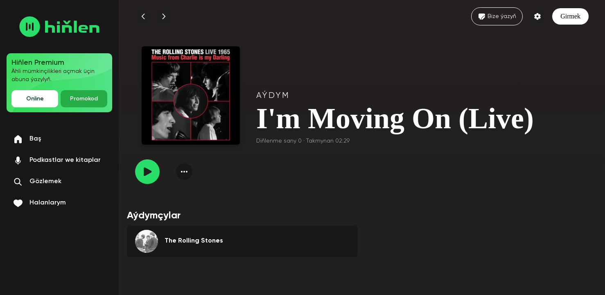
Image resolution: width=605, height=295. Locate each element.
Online (35, 99)
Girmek (570, 16)
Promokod (84, 99)
